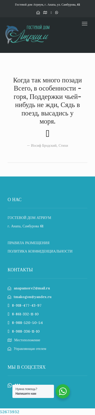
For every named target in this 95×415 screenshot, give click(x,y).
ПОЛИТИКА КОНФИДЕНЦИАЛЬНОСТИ (40, 251)
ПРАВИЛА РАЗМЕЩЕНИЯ (28, 243)
